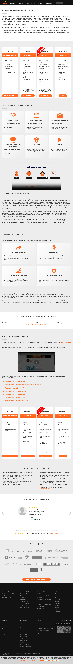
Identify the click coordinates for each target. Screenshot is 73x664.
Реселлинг (40, 625)
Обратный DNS (23, 593)
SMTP (56, 609)
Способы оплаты (24, 638)
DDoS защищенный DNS (8, 593)
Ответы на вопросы (24, 630)
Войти (59, 3)
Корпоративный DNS (7, 597)
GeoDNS (4, 595)
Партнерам (49, 3)
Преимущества (23, 628)
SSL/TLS (57, 605)
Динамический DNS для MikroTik (15, 394)
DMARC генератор (24, 644)
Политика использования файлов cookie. (27, 660)
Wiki (20, 625)
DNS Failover (23, 595)
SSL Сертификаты (24, 603)
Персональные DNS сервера (44, 604)
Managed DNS (23, 597)
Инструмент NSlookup (25, 646)
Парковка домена (24, 605)
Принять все (45, 660)
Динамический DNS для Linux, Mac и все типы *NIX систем (23, 384)
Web (56, 593)
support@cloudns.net (45, 488)
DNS (56, 591)
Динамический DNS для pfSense (15, 397)
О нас (3, 623)
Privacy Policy (15, 653)
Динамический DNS (24, 591)
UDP (56, 595)
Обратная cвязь (6, 632)
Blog (21, 623)
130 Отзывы (54, 533)
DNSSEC (39, 593)
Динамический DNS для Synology (15, 391)
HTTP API (22, 632)
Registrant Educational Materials (45, 628)
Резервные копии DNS (43, 595)
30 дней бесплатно (27, 95)
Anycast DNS (40, 597)
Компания (39, 3)
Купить (62, 95)
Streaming (57, 611)
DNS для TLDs (40, 606)
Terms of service (6, 653)
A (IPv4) (63, 342)
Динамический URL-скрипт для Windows (17, 400)
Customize (54, 660)
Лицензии (4, 654)
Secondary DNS (41, 591)
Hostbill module (23, 636)
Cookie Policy (23, 653)
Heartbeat (57, 603)
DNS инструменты (24, 640)
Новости (4, 625)
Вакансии (4, 634)
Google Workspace (24, 601)
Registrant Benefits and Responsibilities (43, 631)
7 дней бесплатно (45, 95)
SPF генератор (23, 642)
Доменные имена (41, 602)
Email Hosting (40, 608)
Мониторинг (30, 3)
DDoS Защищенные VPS (26, 607)
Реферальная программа (43, 623)
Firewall (57, 607)
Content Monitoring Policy (34, 653)
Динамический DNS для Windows (15, 381)
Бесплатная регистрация (10, 95)
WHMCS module (23, 634)
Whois (38, 633)
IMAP (56, 613)
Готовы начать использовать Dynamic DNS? (36, 579)
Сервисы (21, 3)
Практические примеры (25, 627)
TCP (56, 597)
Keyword (57, 601)
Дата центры (5, 628)
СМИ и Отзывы (5, 630)
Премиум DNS (5, 591)
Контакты (4, 627)
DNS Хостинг (12, 3)
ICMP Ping (57, 599)
